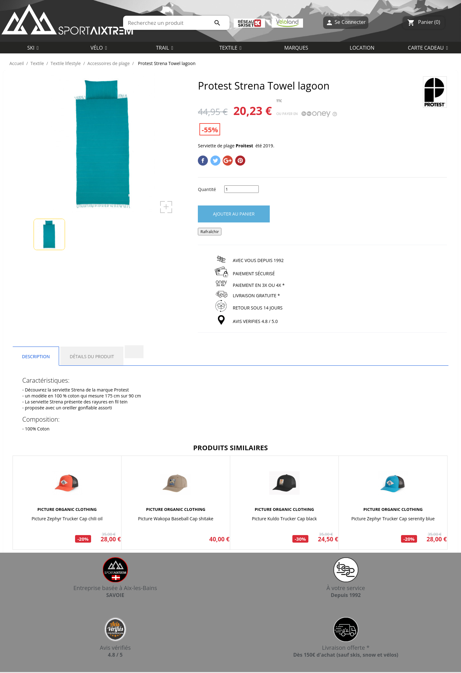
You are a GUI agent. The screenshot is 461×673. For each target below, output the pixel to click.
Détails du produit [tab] (92, 356)
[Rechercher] (176, 23)
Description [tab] (36, 356)
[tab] (134, 351)
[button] (230, 47)
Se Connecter (346, 22)
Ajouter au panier (233, 214)
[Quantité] (241, 189)
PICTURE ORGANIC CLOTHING (67, 509)
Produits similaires (230, 447)
